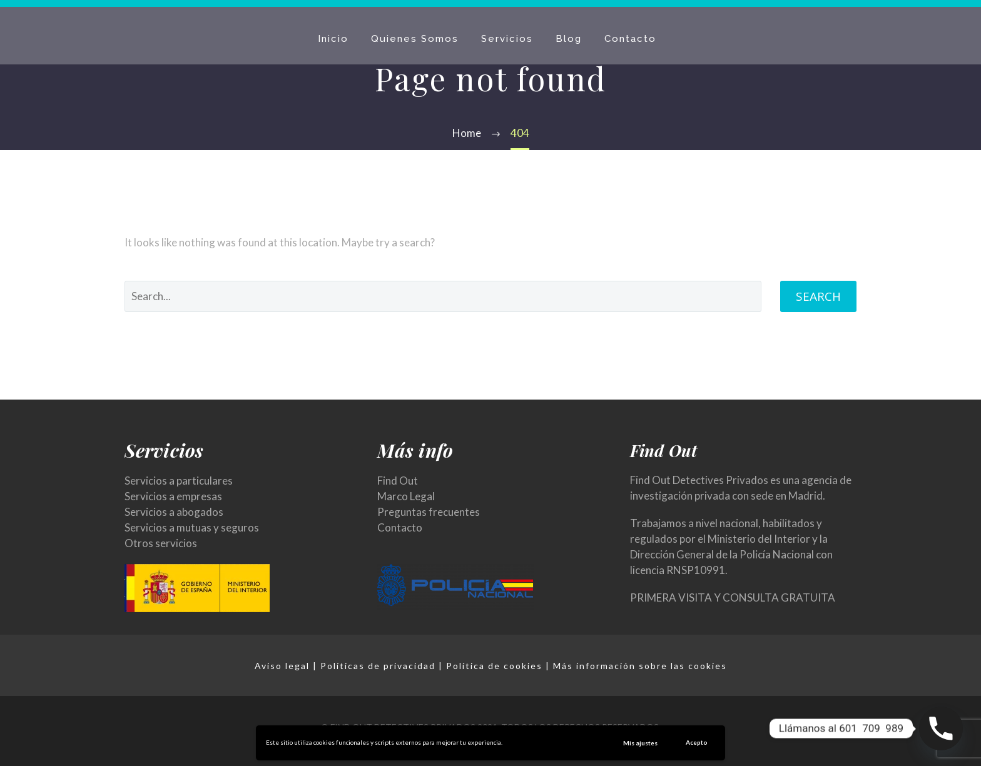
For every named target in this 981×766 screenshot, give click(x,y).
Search (818, 296)
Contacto (630, 39)
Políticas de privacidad (377, 665)
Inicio (333, 39)
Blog (569, 39)
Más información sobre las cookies (640, 665)
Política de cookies (494, 665)
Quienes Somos (415, 39)
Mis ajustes (640, 743)
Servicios (507, 39)
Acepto (697, 742)
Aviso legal (282, 665)
